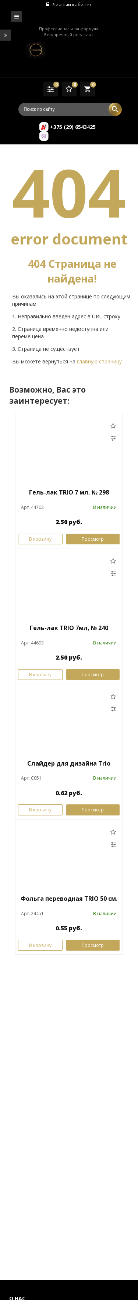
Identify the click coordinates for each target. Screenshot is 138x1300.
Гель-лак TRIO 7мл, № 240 (69, 628)
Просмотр (93, 539)
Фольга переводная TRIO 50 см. (69, 898)
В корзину (40, 539)
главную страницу (99, 361)
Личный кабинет (69, 4)
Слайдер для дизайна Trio (68, 763)
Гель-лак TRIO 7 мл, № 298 (69, 492)
